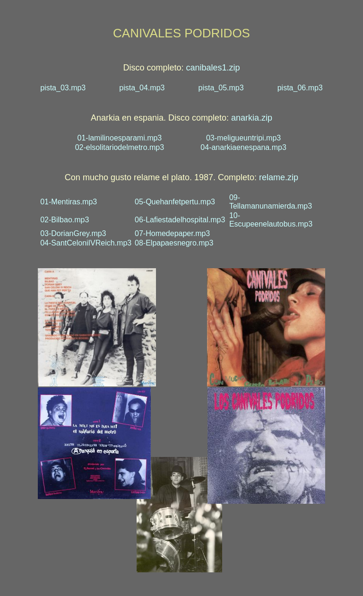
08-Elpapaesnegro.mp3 (174, 243)
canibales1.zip (213, 67)
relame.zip (278, 177)
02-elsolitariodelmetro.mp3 (119, 147)
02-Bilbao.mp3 (64, 220)
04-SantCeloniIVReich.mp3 (85, 243)
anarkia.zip (251, 118)
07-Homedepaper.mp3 (172, 233)
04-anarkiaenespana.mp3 (243, 147)
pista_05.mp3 (221, 88)
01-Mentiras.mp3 (68, 202)
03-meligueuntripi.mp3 (243, 138)
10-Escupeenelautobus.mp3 (270, 219)
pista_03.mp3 (63, 88)
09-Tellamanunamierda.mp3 (270, 201)
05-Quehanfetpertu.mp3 (175, 202)
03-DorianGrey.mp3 (73, 233)
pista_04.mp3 (141, 88)
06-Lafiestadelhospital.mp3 (180, 220)
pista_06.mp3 (300, 88)
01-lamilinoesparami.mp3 (120, 138)
